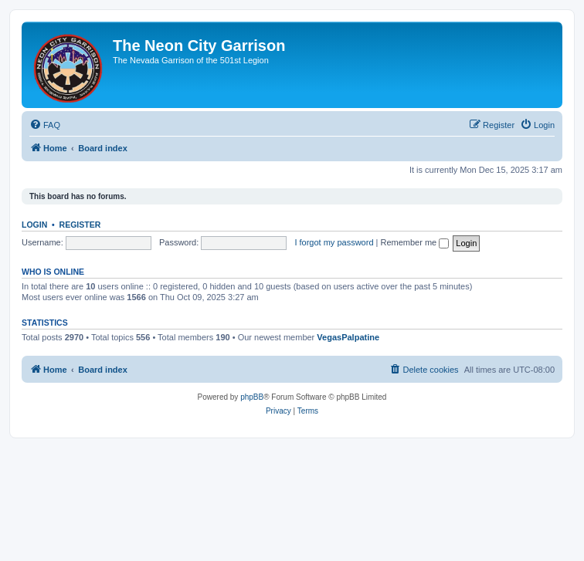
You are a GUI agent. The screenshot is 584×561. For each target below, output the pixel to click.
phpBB (251, 397)
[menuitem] (44, 125)
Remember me (414, 242)
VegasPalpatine (348, 337)
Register (80, 224)
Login (34, 224)
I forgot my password (333, 242)
